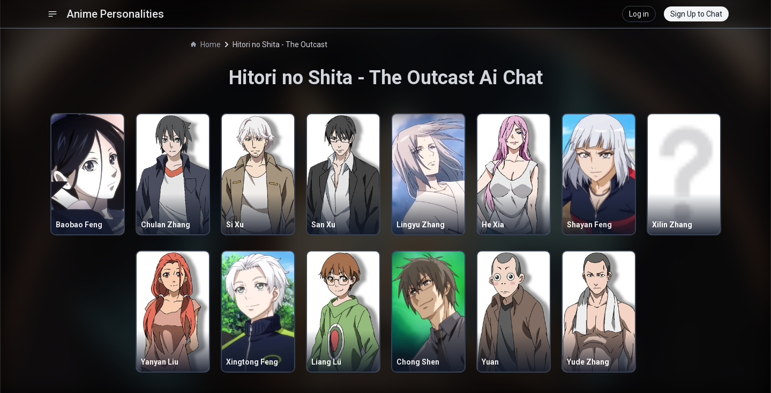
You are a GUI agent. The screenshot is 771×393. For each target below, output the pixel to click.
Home (206, 44)
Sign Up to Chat (696, 14)
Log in (639, 14)
